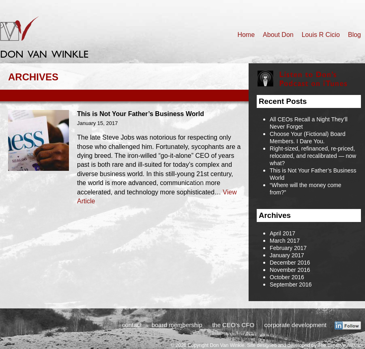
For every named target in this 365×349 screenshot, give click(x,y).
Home (246, 34)
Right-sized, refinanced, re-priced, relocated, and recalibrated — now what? (313, 155)
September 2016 (291, 284)
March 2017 (285, 240)
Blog (354, 34)
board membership (177, 324)
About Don (278, 34)
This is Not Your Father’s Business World (140, 113)
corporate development (295, 324)
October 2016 (287, 277)
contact (132, 324)
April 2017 (282, 233)
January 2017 (287, 255)
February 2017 (288, 248)
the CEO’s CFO (233, 324)
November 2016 (290, 270)
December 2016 (290, 262)
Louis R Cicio (321, 34)
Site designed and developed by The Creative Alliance (305, 345)
